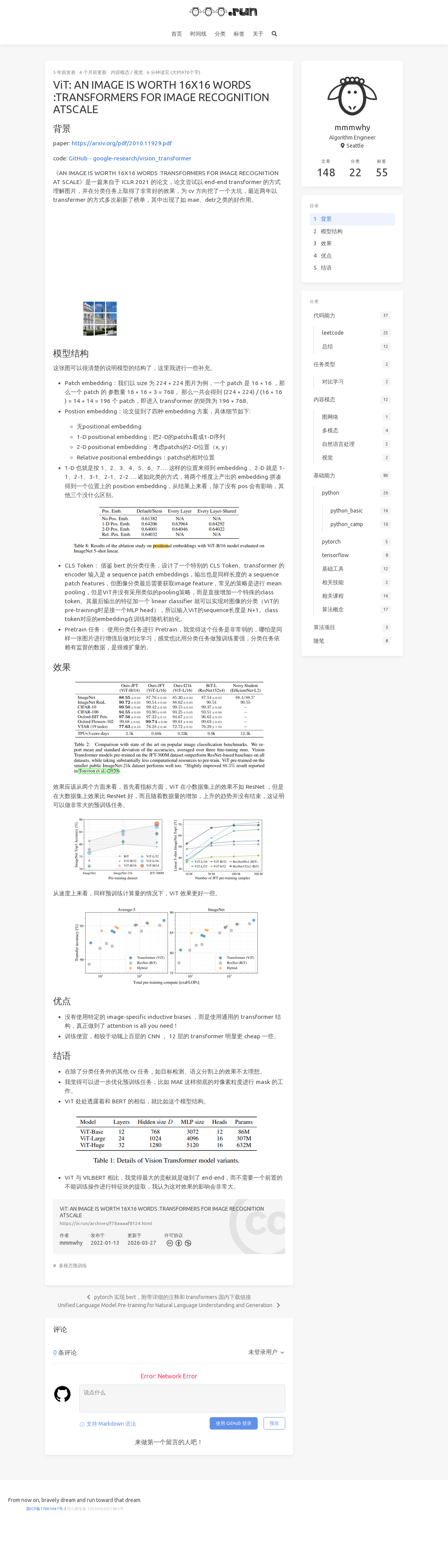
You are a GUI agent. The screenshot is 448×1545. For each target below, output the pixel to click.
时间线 (198, 34)
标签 (239, 34)
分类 (220, 34)
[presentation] (169, 383)
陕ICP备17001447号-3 (46, 1509)
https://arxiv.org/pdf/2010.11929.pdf (122, 143)
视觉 (138, 72)
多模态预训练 (73, 1265)
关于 (258, 34)
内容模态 (120, 72)
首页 (176, 34)
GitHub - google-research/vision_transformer (130, 158)
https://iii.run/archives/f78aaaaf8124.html (106, 1223)
